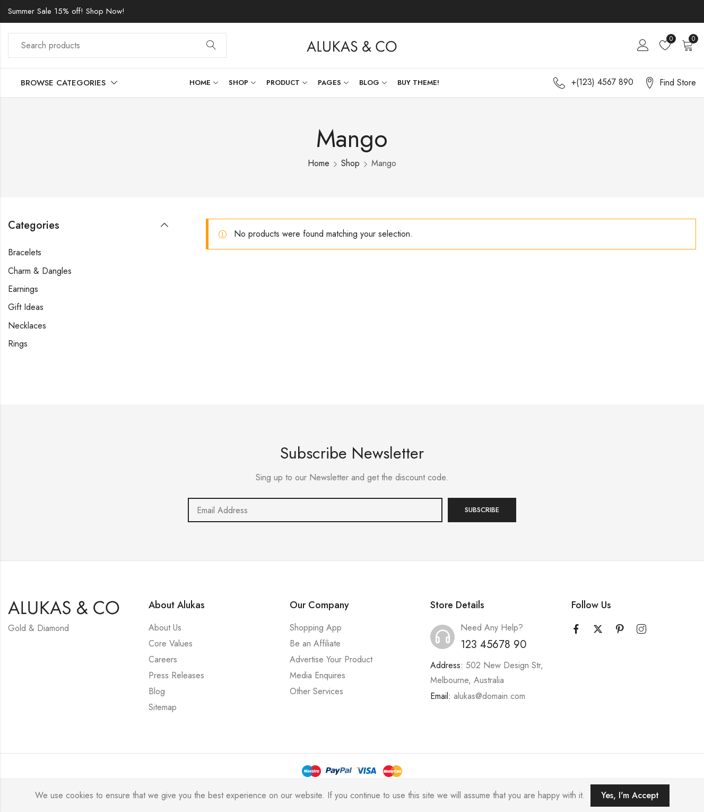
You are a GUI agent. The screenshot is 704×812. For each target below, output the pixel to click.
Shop (350, 163)
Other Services (316, 691)
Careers (163, 659)
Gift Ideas (26, 307)
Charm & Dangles (40, 271)
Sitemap (163, 707)
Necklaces (27, 325)
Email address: (315, 510)
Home (318, 163)
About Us (165, 627)
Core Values (171, 643)
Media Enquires (317, 675)
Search (211, 45)
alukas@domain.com (489, 696)
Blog (157, 691)
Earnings (23, 289)
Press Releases (176, 675)
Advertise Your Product (331, 659)
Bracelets (24, 252)
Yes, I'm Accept (630, 795)
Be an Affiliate (315, 643)
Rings (18, 344)
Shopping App (316, 627)
